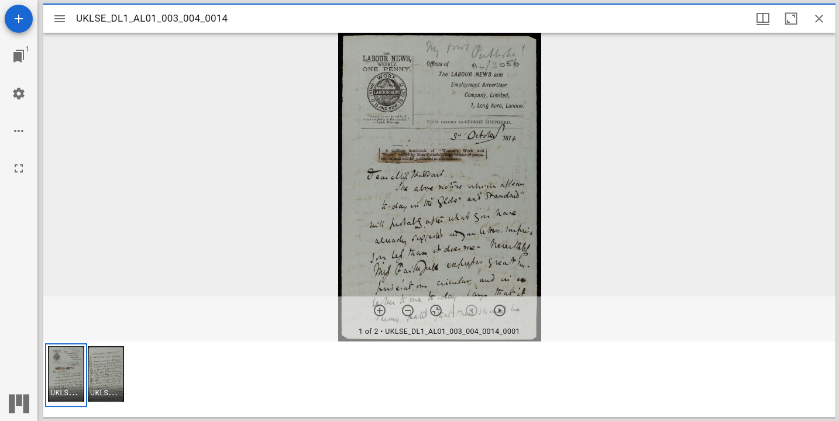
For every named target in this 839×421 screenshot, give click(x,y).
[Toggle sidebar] (60, 19)
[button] (66, 375)
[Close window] (819, 19)
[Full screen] (19, 168)
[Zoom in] (380, 310)
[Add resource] (19, 19)
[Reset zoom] (436, 310)
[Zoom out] (408, 310)
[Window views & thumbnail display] (763, 19)
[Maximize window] (791, 19)
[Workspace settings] (19, 94)
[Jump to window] (19, 56)
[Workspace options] (19, 131)
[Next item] (500, 310)
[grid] (439, 379)
